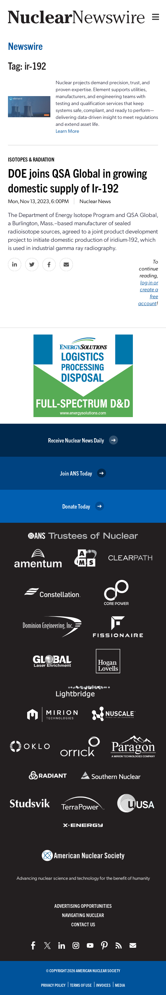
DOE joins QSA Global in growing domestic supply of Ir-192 (77, 180)
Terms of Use (81, 984)
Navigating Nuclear (83, 915)
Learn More (67, 130)
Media (120, 984)
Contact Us (83, 924)
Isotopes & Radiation (31, 159)
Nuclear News (95, 200)
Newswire (25, 46)
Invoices (103, 984)
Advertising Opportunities (83, 906)
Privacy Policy (53, 984)
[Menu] (154, 17)
